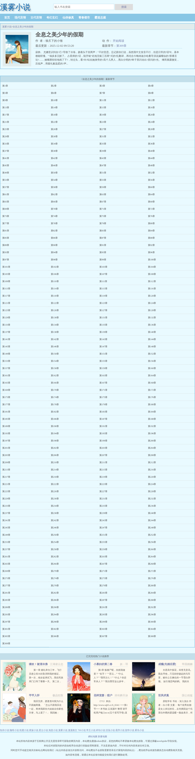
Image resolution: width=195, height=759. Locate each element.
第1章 (5, 85)
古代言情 (36, 17)
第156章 (152, 361)
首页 (7, 17)
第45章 (5, 165)
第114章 (55, 288)
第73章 (5, 216)
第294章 (55, 614)
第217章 (6, 477)
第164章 (152, 375)
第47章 (102, 165)
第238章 (55, 513)
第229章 (6, 498)
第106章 (55, 274)
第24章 (151, 122)
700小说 (82, 730)
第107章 (103, 274)
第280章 (152, 585)
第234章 (55, 506)
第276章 (152, 578)
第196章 (152, 433)
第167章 (103, 382)
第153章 (6, 361)
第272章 (152, 571)
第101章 (6, 267)
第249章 (6, 535)
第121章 (6, 303)
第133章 (6, 324)
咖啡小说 (14, 730)
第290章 (55, 607)
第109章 (6, 281)
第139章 (103, 332)
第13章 (5, 107)
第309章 (121, 45)
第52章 (151, 172)
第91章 (102, 245)
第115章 (103, 288)
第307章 (103, 636)
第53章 (5, 180)
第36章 (151, 143)
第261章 (6, 556)
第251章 (103, 535)
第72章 (151, 209)
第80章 (151, 223)
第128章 (152, 310)
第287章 (103, 600)
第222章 (55, 484)
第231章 (103, 498)
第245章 (6, 527)
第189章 (6, 426)
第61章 (5, 194)
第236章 (152, 506)
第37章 (5, 151)
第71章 (102, 209)
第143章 (103, 339)
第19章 (102, 114)
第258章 (55, 549)
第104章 (152, 267)
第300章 (152, 621)
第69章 (5, 209)
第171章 (103, 390)
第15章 (102, 107)
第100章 (152, 259)
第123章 (103, 303)
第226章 (55, 491)
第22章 (54, 122)
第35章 (102, 143)
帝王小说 (90, 730)
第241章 (6, 520)
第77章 (5, 223)
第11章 (102, 100)
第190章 (55, 426)
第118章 (55, 295)
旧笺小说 (110, 730)
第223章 (103, 484)
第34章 (54, 143)
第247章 (103, 527)
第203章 (103, 448)
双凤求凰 (163, 695)
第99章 (102, 259)
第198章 (55, 440)
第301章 (6, 629)
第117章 (6, 295)
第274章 (55, 578)
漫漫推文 (72, 730)
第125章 (6, 310)
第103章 (103, 267)
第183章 (103, 411)
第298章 (55, 621)
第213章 (6, 469)
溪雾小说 (6, 26)
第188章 (152, 419)
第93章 (5, 252)
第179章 (103, 404)
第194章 (55, 433)
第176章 (152, 397)
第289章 (6, 607)
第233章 (6, 506)
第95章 (102, 252)
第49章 (5, 172)
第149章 (6, 353)
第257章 (6, 549)
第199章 (103, 440)
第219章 (103, 477)
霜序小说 (120, 730)
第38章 (54, 151)
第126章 (55, 310)
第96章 (151, 252)
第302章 (55, 629)
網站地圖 (93, 736)
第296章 (152, 614)
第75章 (102, 216)
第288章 (152, 600)
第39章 (102, 151)
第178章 (55, 404)
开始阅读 (118, 40)
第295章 (103, 614)
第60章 (151, 187)
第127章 (103, 310)
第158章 (55, 368)
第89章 (5, 245)
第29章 (5, 136)
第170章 (55, 390)
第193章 (6, 433)
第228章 (152, 491)
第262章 (55, 556)
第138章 (55, 332)
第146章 (55, 346)
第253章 (6, 542)
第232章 (152, 498)
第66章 (54, 201)
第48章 (151, 165)
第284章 (152, 592)
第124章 (152, 303)
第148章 (152, 346)
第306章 (55, 636)
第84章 (151, 230)
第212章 (152, 462)
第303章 (103, 629)
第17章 (5, 114)
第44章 (151, 158)
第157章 (6, 368)
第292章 (152, 607)
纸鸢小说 (24, 730)
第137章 (6, 332)
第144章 (152, 339)
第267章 (103, 563)
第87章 (102, 238)
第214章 (55, 469)
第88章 (151, 238)
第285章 (6, 600)
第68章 (151, 201)
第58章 (54, 187)
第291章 (103, 607)
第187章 (103, 419)
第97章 (5, 259)
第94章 (54, 252)
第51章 (102, 172)
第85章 (5, 238)
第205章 (6, 455)
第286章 (55, 600)
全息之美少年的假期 (23, 26)
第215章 (103, 469)
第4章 (151, 85)
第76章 (151, 216)
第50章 (54, 172)
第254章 (55, 542)
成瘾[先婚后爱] (167, 664)
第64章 (151, 194)
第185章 (6, 419)
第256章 (152, 542)
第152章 (152, 353)
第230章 (55, 498)
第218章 (55, 477)
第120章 (152, 295)
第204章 (152, 448)
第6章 (54, 93)
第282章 (55, 592)
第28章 (151, 129)
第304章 (152, 629)
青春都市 (84, 17)
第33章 (5, 143)
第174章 (55, 397)
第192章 (152, 426)
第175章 (103, 397)
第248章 (152, 527)
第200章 (152, 440)
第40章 (151, 151)
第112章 (152, 281)
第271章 (103, 571)
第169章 (6, 390)
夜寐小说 (33, 730)
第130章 (55, 317)
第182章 (55, 411)
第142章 (55, 339)
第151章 (103, 353)
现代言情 (20, 17)
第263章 (103, 556)
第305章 (6, 636)
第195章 (103, 433)
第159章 (103, 368)
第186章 (55, 419)
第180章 (152, 404)
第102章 (55, 267)
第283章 (103, 592)
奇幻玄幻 (52, 17)
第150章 (55, 353)
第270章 (55, 571)
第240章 (152, 513)
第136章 (152, 324)
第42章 (54, 158)
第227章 (103, 491)
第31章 (102, 136)
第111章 (103, 281)
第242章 (55, 520)
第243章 (103, 520)
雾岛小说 (139, 730)
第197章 (6, 440)
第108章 (152, 274)
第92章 (151, 245)
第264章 (152, 556)
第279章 (103, 585)
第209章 (6, 462)
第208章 (152, 455)
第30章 (54, 136)
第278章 (55, 585)
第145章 (6, 346)
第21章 (5, 122)
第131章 (103, 317)
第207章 (103, 455)
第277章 (6, 585)
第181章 (6, 411)
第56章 (151, 180)
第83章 (102, 230)
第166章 (55, 382)
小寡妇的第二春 (103, 664)
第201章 (6, 448)
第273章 (6, 578)
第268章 (152, 563)
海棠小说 (53, 730)
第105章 (6, 274)
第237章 (6, 513)
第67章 (102, 201)
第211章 (103, 462)
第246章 (55, 527)
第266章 (55, 563)
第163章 (103, 375)
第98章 (54, 259)
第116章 (152, 288)
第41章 (5, 158)
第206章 (55, 455)
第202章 (55, 448)
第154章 (55, 361)
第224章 (152, 484)
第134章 (55, 324)
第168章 (152, 382)
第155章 (103, 361)
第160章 (152, 368)
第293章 (6, 614)
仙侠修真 (68, 17)
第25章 (5, 129)
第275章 (103, 578)
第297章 (6, 621)
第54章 (54, 180)
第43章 (102, 158)
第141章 (6, 339)
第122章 (55, 303)
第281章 (6, 592)
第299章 (103, 621)
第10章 (54, 100)
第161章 (6, 375)
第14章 (54, 107)
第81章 (5, 230)
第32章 (151, 136)
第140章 (152, 332)
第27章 (102, 129)
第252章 (152, 535)
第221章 (6, 484)
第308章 (152, 636)
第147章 (103, 346)
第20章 (151, 114)
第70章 (54, 209)
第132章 (152, 317)
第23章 (102, 122)
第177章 (6, 404)
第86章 (54, 238)
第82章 (54, 230)
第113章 (6, 288)
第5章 (5, 93)
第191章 (103, 426)
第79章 (102, 223)
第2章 (54, 85)
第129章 (6, 317)
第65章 (5, 201)
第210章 (55, 462)
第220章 (152, 477)
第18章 (54, 114)
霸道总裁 (100, 17)
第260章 (152, 549)
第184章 (152, 411)
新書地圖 (102, 736)
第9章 (5, 100)
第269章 (6, 571)
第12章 (151, 100)
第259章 (103, 549)
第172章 (152, 390)
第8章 (151, 93)
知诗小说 (4, 730)
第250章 (55, 535)
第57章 (5, 187)
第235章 (103, 506)
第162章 (55, 375)
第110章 (55, 281)
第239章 (103, 513)
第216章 (152, 469)
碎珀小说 (100, 730)
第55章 (102, 180)
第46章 (54, 165)
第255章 (103, 542)
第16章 (151, 107)
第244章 (152, 520)
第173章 (6, 397)
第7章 (102, 93)
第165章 (6, 382)
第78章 (54, 223)
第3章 (102, 85)
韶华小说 (129, 730)
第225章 (6, 491)
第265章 (6, 563)
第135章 (103, 324)
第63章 (102, 194)
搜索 (124, 6)
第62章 (54, 194)
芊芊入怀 (34, 695)
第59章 (102, 187)
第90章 (54, 245)
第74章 (54, 216)
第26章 (54, 129)
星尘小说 (43, 730)
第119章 (103, 295)
